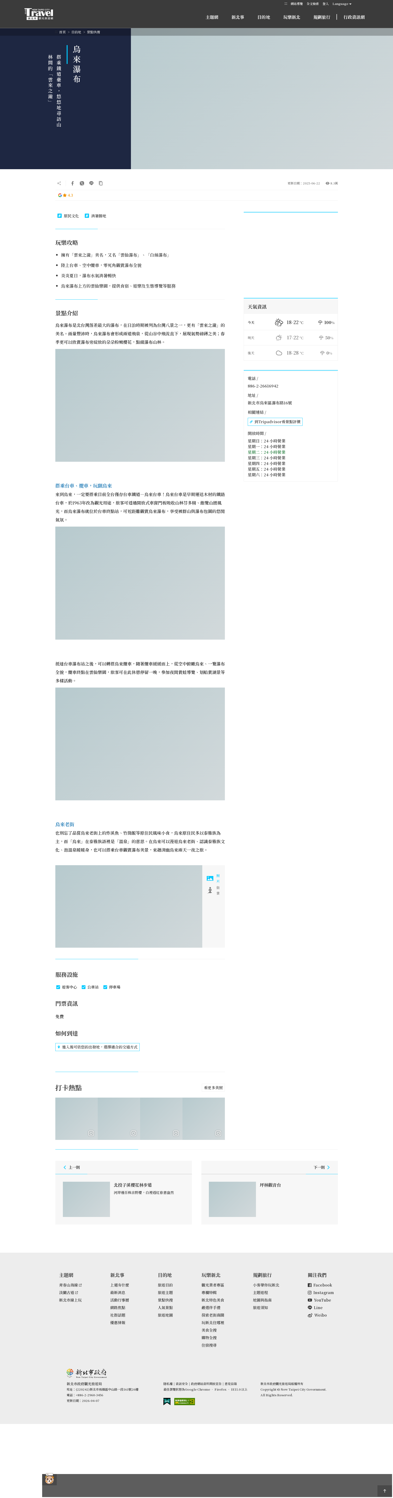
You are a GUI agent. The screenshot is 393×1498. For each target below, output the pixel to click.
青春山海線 (70, 1285)
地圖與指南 (262, 1300)
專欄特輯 (209, 1292)
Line (315, 1307)
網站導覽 (297, 3)
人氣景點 (165, 1307)
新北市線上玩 (70, 1300)
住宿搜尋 (209, 1345)
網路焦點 (117, 1307)
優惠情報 (117, 1322)
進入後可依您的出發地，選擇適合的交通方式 (97, 1047)
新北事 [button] (237, 17)
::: (285, 3)
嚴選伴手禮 (211, 1307)
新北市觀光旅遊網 (43, 14)
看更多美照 (213, 1087)
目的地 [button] (263, 17)
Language (340, 3)
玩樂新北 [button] (291, 17)
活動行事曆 (119, 1300)
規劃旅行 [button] (321, 17)
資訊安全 (182, 1383)
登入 (326, 3)
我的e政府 (166, 1401)
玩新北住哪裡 (213, 1322)
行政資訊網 (354, 17)
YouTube (319, 1300)
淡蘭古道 (68, 1292)
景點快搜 (93, 32)
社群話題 (117, 1315)
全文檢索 (313, 3)
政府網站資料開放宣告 (206, 1383)
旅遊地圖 (165, 1315)
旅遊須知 (260, 1307)
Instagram (321, 1292)
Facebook (320, 1285)
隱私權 (168, 1383)
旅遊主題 (165, 1292)
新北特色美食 (213, 1300)
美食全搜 (209, 1330)
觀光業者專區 (213, 1285)
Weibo (317, 1315)
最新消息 (117, 1292)
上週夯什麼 (119, 1285)
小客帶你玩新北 (266, 1285)
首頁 (62, 32)
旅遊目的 (165, 1285)
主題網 (212, 17)
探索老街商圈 (213, 1315)
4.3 (65, 195)
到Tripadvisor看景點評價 (275, 422)
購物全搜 (209, 1337)
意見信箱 (231, 1383)
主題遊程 (260, 1292)
